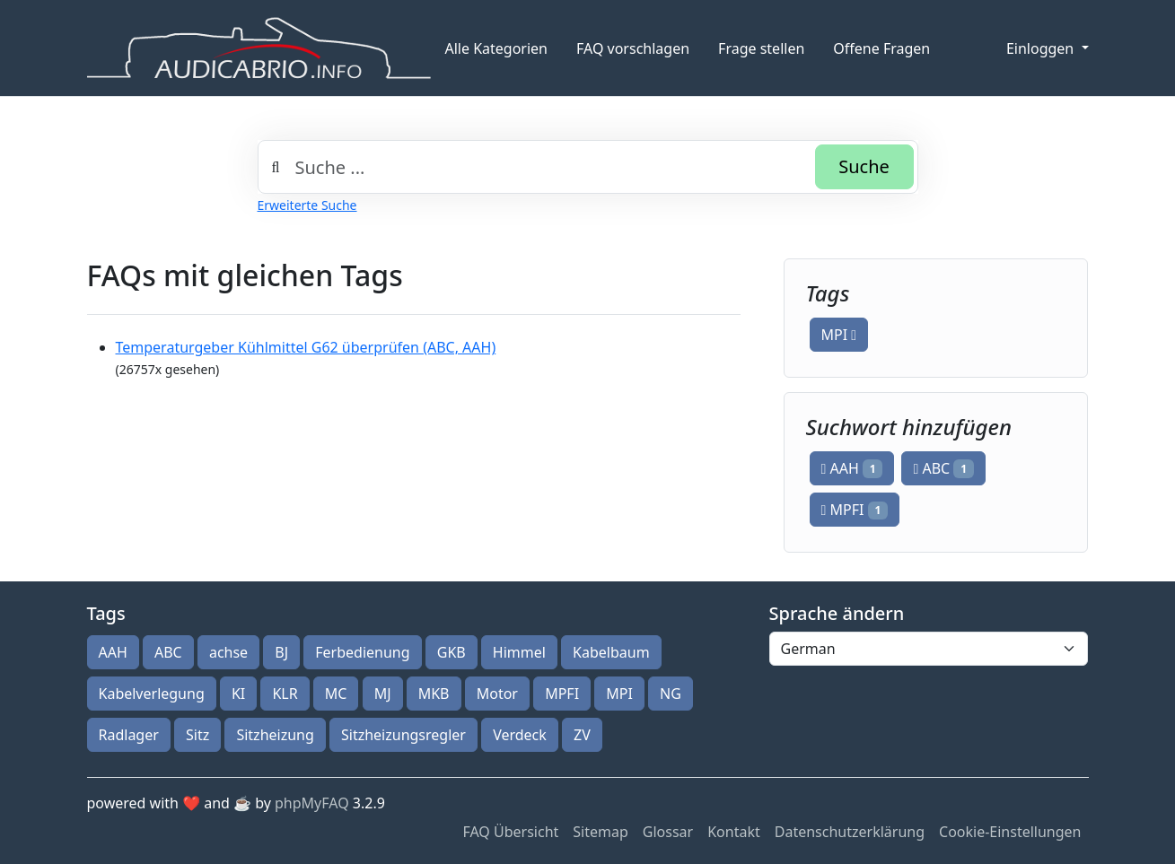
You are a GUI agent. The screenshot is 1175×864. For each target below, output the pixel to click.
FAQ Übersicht (510, 832)
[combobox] (588, 167)
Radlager (129, 735)
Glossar (668, 832)
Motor (497, 693)
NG (670, 693)
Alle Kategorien (496, 48)
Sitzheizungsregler (403, 735)
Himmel (519, 652)
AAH (852, 468)
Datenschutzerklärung (850, 832)
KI (238, 693)
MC (336, 693)
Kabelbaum (611, 652)
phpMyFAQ (312, 803)
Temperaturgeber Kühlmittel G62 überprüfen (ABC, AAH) (306, 347)
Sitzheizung (274, 735)
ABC (943, 468)
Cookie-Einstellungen (1010, 832)
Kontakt (733, 832)
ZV (582, 735)
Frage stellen (761, 48)
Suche (864, 166)
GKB (451, 652)
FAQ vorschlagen (632, 48)
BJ (281, 652)
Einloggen (1041, 48)
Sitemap (600, 832)
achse (228, 652)
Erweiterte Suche (307, 205)
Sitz (197, 735)
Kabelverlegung (152, 693)
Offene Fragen (881, 48)
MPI (839, 335)
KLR (284, 693)
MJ (382, 693)
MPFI (855, 509)
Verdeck (520, 735)
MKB (434, 693)
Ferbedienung (362, 652)
